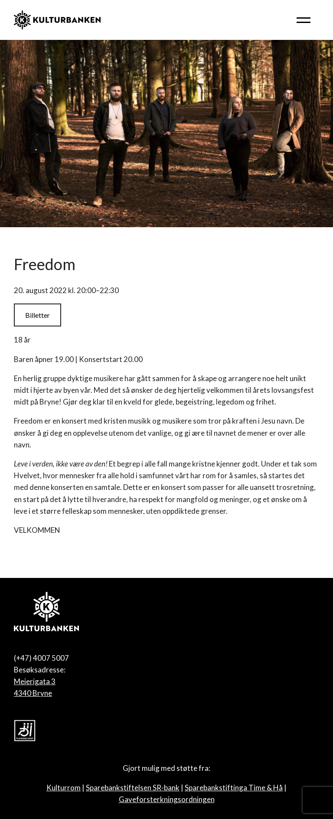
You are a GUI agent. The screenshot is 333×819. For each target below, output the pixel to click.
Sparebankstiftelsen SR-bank (133, 787)
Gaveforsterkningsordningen (167, 799)
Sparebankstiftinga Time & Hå (234, 787)
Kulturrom (63, 787)
